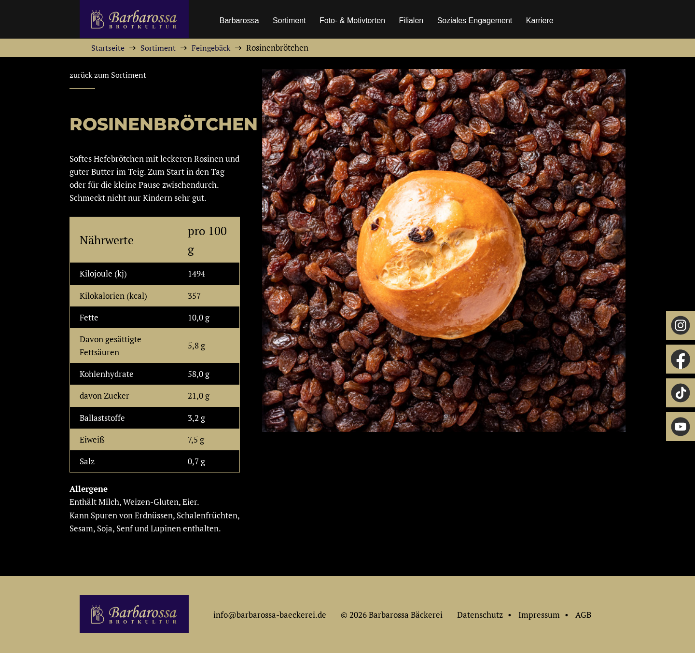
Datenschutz (480, 614)
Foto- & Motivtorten (352, 20)
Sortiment (289, 20)
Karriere (540, 20)
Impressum (539, 614)
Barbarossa (239, 20)
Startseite (108, 47)
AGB (583, 614)
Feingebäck (211, 47)
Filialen (411, 20)
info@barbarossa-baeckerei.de (269, 614)
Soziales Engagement (475, 20)
